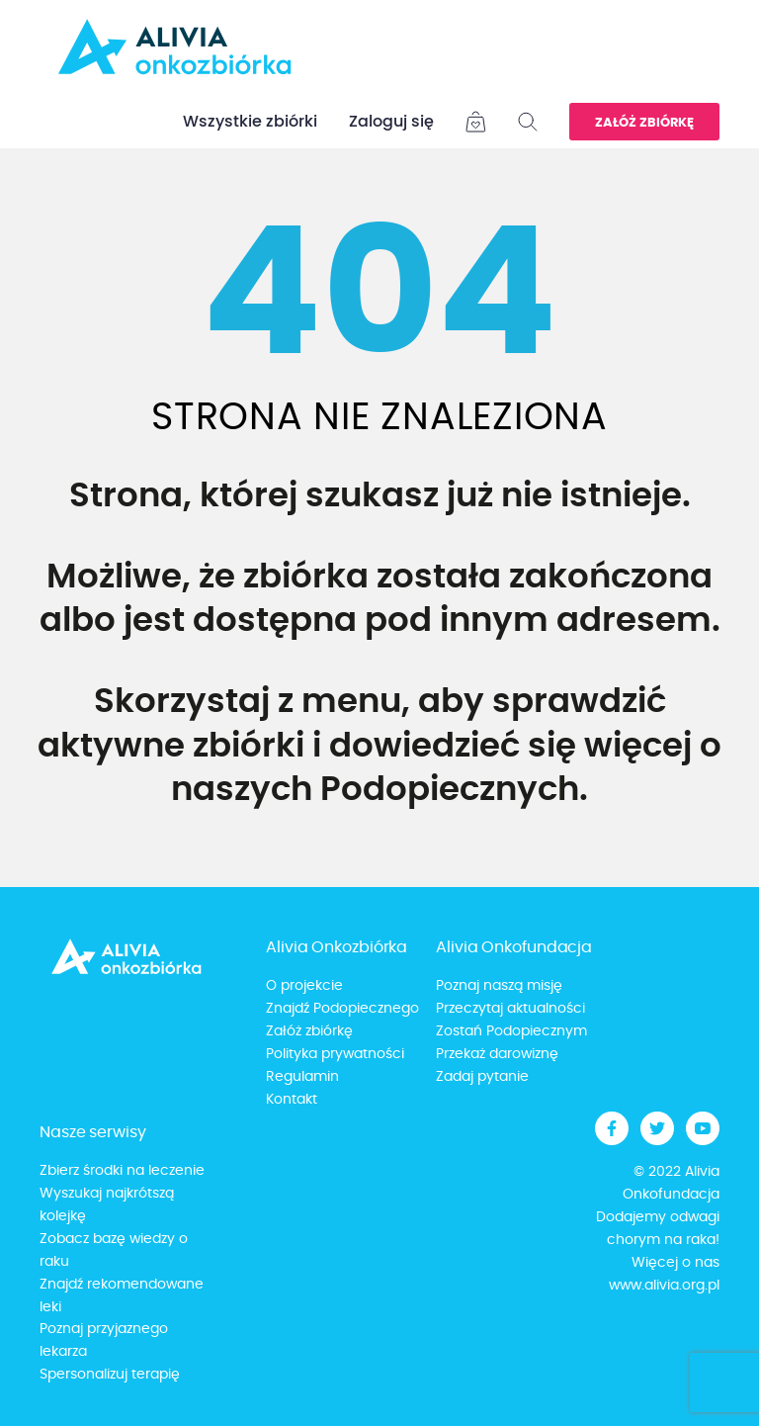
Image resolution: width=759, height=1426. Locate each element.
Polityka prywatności (335, 1054)
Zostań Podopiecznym (511, 1031)
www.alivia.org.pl (664, 1285)
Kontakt (291, 1100)
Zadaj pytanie (482, 1077)
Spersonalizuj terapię (110, 1374)
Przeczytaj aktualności (510, 1009)
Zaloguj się (391, 122)
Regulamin (302, 1077)
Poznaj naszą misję (499, 986)
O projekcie (304, 986)
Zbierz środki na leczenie (122, 1171)
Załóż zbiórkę (644, 123)
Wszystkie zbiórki (250, 122)
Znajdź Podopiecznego (342, 1009)
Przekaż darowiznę (497, 1054)
